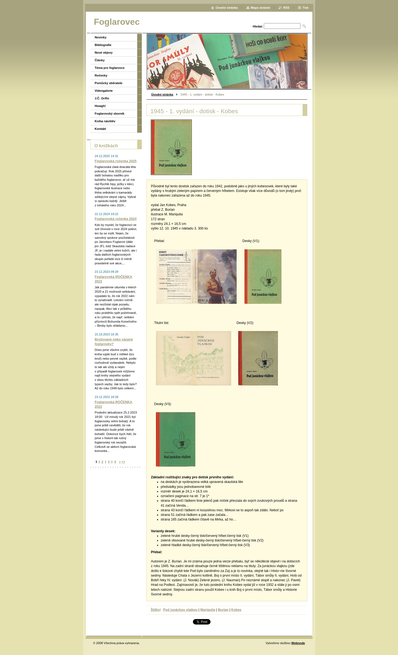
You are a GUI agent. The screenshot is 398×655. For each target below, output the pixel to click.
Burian (223, 610)
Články (100, 60)
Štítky (155, 610)
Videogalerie (104, 90)
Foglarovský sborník (109, 113)
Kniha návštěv (105, 121)
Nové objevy (104, 52)
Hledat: (258, 26)
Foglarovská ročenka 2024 (116, 219)
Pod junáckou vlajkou (180, 610)
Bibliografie (103, 45)
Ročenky (101, 75)
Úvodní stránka (162, 94)
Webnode (298, 643)
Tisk (305, 7)
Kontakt (100, 128)
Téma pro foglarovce (110, 67)
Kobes (236, 610)
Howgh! (100, 106)
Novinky (101, 37)
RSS (286, 7)
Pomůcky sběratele (109, 83)
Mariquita (207, 610)
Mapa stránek (260, 7)
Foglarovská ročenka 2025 (116, 161)
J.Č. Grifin (102, 98)
